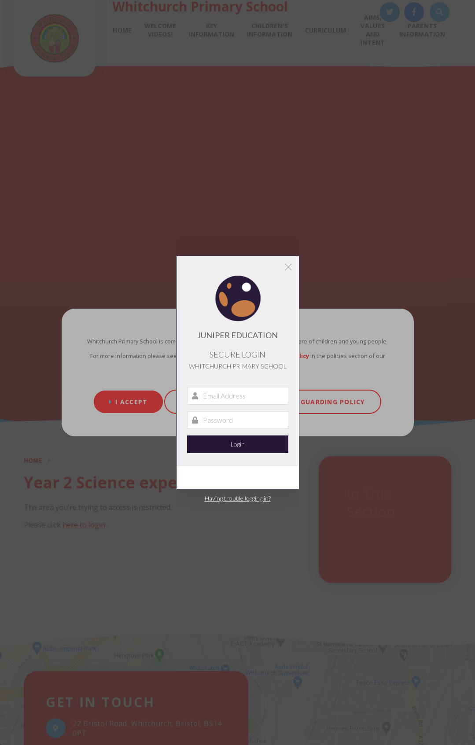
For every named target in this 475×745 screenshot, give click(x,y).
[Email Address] (237, 396)
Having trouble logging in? (238, 498)
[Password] (237, 420)
